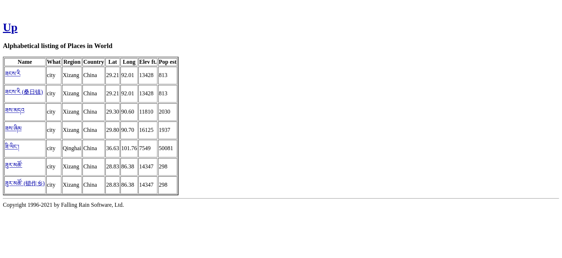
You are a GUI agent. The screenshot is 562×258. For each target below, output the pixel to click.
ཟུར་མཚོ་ (13, 165)
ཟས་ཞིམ (13, 128)
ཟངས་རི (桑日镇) (24, 92)
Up (10, 27)
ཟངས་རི (12, 74)
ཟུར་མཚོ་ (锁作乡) (25, 183)
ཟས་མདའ (14, 110)
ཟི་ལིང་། (12, 147)
